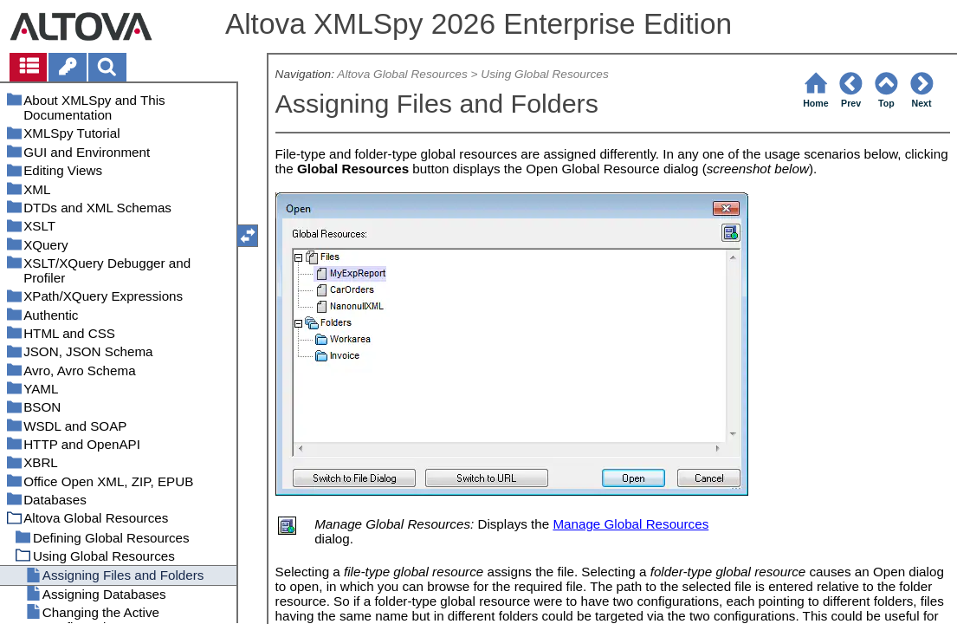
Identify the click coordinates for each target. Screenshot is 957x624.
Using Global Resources (544, 74)
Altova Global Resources (402, 74)
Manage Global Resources (630, 524)
